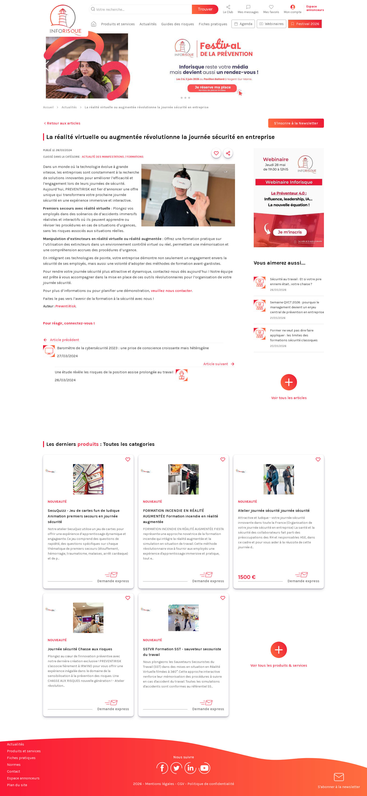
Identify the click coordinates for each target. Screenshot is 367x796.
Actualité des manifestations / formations (112, 156)
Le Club (228, 9)
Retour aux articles (61, 123)
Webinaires (271, 24)
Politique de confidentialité (210, 783)
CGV (180, 783)
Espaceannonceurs (315, 8)
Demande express (113, 577)
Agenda (243, 24)
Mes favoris (271, 9)
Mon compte (292, 9)
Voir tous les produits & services (278, 655)
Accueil (48, 107)
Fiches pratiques (213, 24)
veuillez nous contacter (171, 290)
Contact (13, 771)
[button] (46, 66)
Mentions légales (159, 783)
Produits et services (118, 24)
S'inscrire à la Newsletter (296, 123)
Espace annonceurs (23, 778)
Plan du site (17, 785)
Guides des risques (177, 24)
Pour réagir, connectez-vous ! (69, 323)
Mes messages (248, 9)
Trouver (205, 9)
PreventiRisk (65, 306)
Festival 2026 (305, 24)
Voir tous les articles (289, 387)
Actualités (148, 24)
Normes (14, 764)
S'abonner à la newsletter (339, 781)
